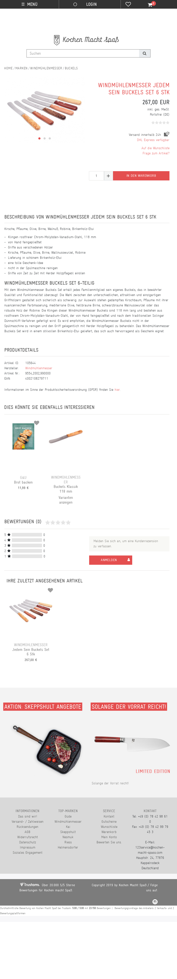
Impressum (27, 847)
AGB (27, 832)
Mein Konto (109, 837)
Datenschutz (27, 842)
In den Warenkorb (141, 176)
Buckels (71, 68)
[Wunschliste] (128, 4)
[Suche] (144, 53)
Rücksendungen (27, 827)
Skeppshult (68, 832)
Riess (68, 842)
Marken (21, 68)
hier (117, 390)
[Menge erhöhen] (108, 175)
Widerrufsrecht (27, 837)
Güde (68, 816)
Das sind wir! (27, 816)
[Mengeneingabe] (96, 175)
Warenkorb (108, 832)
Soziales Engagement (27, 852)
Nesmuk (67, 837)
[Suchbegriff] (83, 53)
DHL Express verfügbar (153, 140)
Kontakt (109, 816)
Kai (68, 827)
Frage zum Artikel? (156, 153)
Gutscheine (108, 821)
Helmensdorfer (68, 847)
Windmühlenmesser (46, 68)
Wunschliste (109, 827)
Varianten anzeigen (66, 499)
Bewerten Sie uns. (109, 842)
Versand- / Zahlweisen (27, 821)
